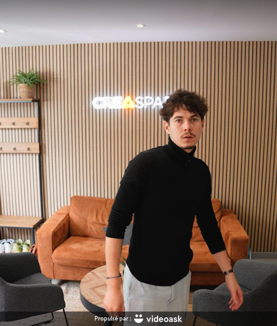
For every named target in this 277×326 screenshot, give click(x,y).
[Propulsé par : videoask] (138, 319)
